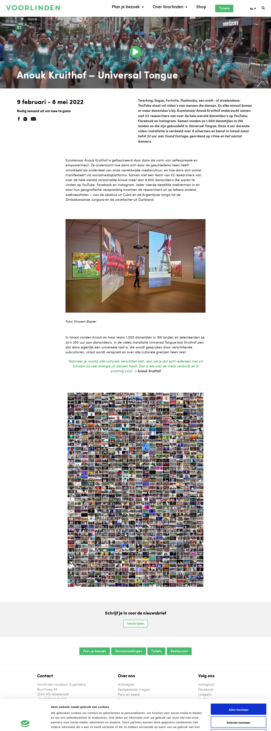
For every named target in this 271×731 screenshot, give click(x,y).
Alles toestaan (238, 680)
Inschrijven (135, 623)
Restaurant (179, 650)
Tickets (224, 8)
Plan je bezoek (126, 6)
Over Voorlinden (168, 6)
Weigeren (238, 706)
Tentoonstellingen (128, 650)
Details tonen (210, 723)
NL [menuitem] (251, 9)
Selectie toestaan (239, 693)
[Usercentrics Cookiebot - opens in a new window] (25, 723)
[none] (256, 8)
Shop (201, 6)
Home (32, 18)
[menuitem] (256, 8)
